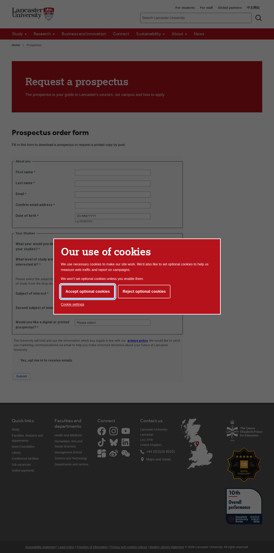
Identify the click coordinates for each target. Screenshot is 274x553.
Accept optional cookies (88, 291)
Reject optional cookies (144, 291)
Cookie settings (72, 304)
